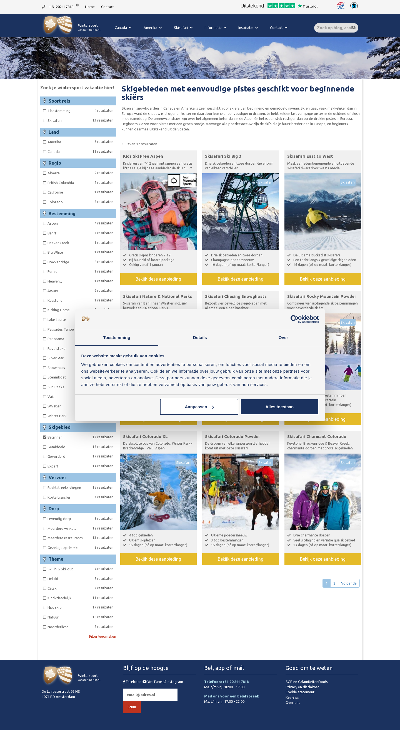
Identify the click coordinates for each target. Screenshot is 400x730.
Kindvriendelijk (80, 597)
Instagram (173, 682)
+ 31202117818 (61, 7)
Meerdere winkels (80, 528)
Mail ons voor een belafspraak (231, 696)
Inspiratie (245, 27)
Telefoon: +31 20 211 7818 (226, 682)
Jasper (80, 290)
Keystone (80, 300)
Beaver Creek (80, 242)
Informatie (213, 27)
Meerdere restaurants (80, 537)
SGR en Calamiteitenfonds (307, 682)
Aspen (80, 223)
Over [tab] (283, 337)
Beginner (80, 437)
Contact (107, 7)
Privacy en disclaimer (302, 687)
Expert (80, 466)
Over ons (293, 702)
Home (90, 7)
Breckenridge (80, 261)
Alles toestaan (280, 406)
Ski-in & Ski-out (80, 568)
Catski (80, 588)
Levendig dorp (80, 518)
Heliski (80, 578)
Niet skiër (80, 607)
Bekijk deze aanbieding (158, 278)
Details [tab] (200, 337)
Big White (80, 252)
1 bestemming (80, 110)
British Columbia (80, 182)
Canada (121, 27)
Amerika (150, 27)
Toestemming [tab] (116, 337)
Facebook (132, 682)
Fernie (80, 271)
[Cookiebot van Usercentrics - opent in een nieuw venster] (294, 319)
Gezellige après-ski (80, 547)
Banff (80, 233)
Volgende (349, 583)
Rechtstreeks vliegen (80, 487)
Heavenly (80, 281)
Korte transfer (80, 497)
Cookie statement (300, 692)
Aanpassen (199, 406)
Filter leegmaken (102, 636)
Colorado (80, 201)
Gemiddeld (80, 446)
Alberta (80, 172)
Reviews (292, 697)
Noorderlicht (80, 626)
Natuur (80, 617)
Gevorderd (80, 456)
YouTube (152, 682)
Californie (80, 192)
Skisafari (181, 27)
